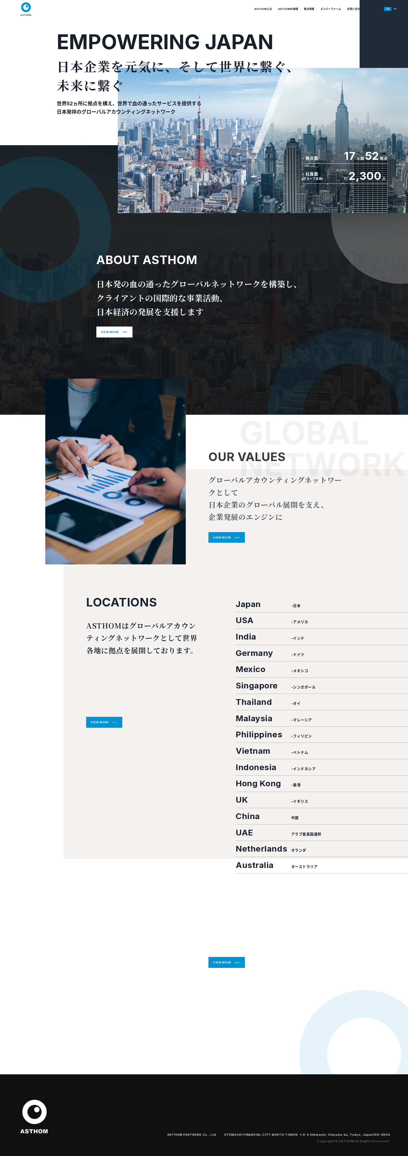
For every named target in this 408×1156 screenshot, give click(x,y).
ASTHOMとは (225, 9)
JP (379, 8)
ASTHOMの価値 (256, 9)
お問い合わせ (337, 9)
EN (388, 8)
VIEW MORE (110, 332)
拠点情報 (282, 9)
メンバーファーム (308, 9)
